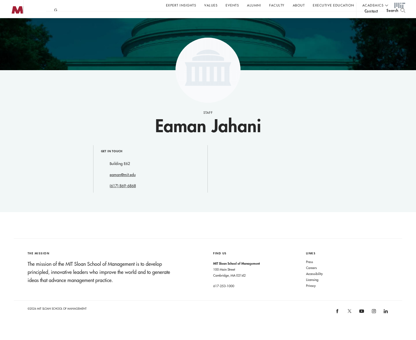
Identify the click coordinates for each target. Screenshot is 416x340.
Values (210, 5)
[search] (395, 19)
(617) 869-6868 (123, 196)
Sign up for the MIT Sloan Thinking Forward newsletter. (183, 19)
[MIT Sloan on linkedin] (386, 323)
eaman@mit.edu (123, 185)
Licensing (312, 290)
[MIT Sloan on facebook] (337, 323)
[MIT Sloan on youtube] (361, 325)
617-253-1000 (223, 296)
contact (371, 19)
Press (309, 272)
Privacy (311, 296)
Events (232, 5)
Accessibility (314, 284)
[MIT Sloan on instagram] (373, 323)
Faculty (277, 5)
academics (373, 5)
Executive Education (333, 5)
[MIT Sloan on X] (349, 323)
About (299, 5)
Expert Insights (181, 5)
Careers (311, 278)
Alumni (254, 5)
